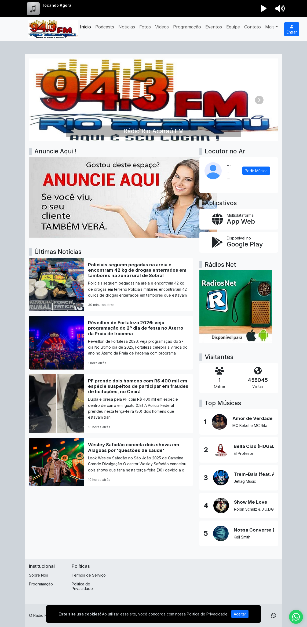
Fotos (145, 26)
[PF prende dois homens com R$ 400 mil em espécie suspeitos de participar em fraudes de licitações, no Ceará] (111, 404)
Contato (252, 26)
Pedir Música (256, 170)
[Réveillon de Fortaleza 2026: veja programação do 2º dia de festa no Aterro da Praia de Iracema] (111, 342)
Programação (187, 26)
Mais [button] (270, 26)
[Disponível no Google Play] (238, 242)
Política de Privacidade (82, 586)
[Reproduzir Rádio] (264, 8)
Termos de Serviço (89, 575)
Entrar (292, 29)
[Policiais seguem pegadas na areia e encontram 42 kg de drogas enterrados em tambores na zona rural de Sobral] (111, 284)
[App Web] (238, 219)
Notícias (126, 26)
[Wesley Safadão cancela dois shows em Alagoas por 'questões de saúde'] (111, 462)
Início (85, 26)
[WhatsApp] (273, 615)
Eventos (213, 26)
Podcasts (104, 26)
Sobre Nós (38, 575)
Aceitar (240, 614)
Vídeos (162, 26)
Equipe (233, 26)
